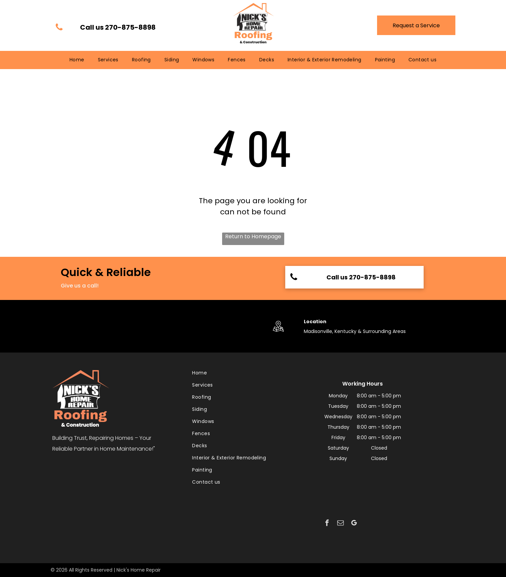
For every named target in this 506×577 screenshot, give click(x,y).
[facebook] (327, 523)
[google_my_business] (354, 523)
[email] (340, 523)
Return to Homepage (253, 236)
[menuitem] (77, 59)
